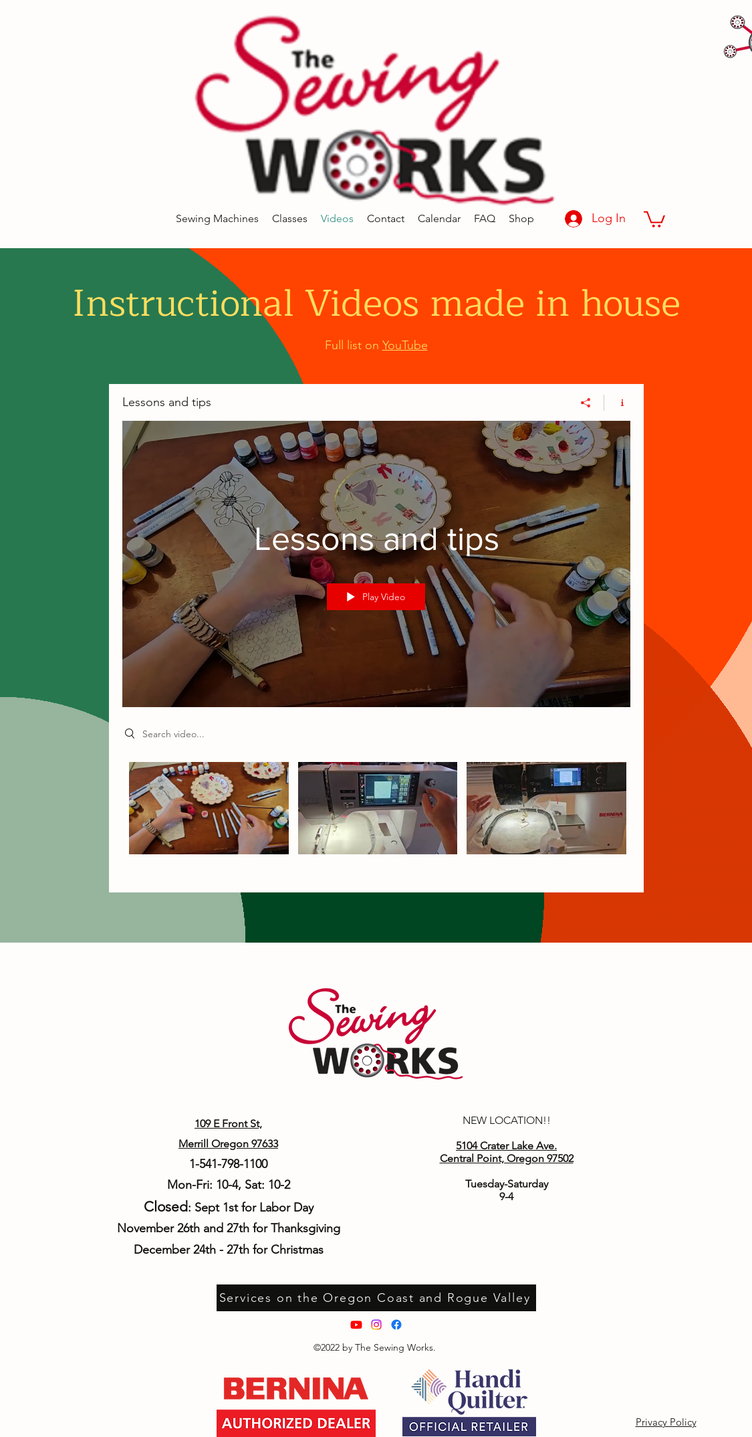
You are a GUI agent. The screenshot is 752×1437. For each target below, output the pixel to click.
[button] (654, 218)
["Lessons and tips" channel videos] (376, 816)
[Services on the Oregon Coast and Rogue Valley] (376, 1297)
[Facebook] (396, 1324)
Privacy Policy (666, 1422)
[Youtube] (356, 1324)
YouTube (405, 345)
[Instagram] (376, 1324)
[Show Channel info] (617, 402)
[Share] (586, 402)
